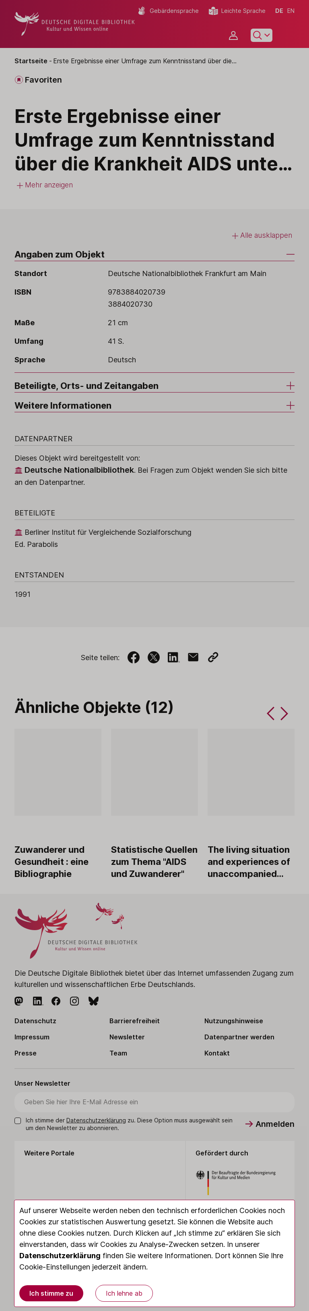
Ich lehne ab (124, 1293)
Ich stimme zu (51, 1293)
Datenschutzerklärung (60, 1255)
